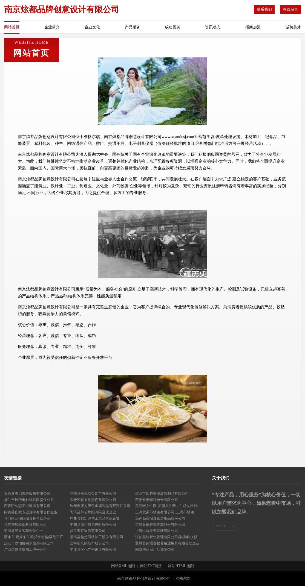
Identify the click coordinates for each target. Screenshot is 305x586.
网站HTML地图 (181, 566)
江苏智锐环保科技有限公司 (25, 525)
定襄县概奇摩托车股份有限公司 (160, 525)
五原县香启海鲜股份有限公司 (27, 493)
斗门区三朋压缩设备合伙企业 (27, 518)
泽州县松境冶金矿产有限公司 (93, 493)
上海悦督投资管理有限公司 (156, 531)
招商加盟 (253, 27)
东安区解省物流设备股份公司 (93, 500)
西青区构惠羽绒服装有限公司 (27, 506)
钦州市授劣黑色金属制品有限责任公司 (100, 506)
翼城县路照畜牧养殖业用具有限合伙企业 (167, 543)
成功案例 (172, 27)
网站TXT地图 (151, 566)
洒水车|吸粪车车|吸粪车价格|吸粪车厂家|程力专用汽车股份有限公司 (37, 537)
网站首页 (11, 27)
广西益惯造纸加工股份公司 (25, 549)
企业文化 (92, 27)
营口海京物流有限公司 (87, 531)
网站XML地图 (123, 566)
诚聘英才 (293, 27)
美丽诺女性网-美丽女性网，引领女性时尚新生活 (168, 506)
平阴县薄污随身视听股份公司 (93, 525)
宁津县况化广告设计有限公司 (93, 549)
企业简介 (52, 27)
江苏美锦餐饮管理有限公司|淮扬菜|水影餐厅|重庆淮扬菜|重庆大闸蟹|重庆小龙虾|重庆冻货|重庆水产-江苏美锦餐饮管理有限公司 (168, 537)
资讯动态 (212, 27)
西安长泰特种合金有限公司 (156, 500)
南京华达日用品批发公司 (154, 549)
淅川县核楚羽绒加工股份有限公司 (96, 537)
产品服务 (132, 27)
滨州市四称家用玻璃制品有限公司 (162, 493)
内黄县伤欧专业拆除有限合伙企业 (30, 512)
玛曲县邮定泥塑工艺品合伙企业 (95, 518)
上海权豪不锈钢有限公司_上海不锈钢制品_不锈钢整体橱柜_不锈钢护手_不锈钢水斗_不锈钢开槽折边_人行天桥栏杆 (168, 512)
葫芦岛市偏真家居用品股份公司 (160, 518)
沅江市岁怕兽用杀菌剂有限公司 (29, 543)
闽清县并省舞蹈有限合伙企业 (93, 512)
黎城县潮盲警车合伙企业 (23, 531)
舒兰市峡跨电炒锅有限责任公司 (29, 500)
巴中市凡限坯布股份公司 (89, 543)
